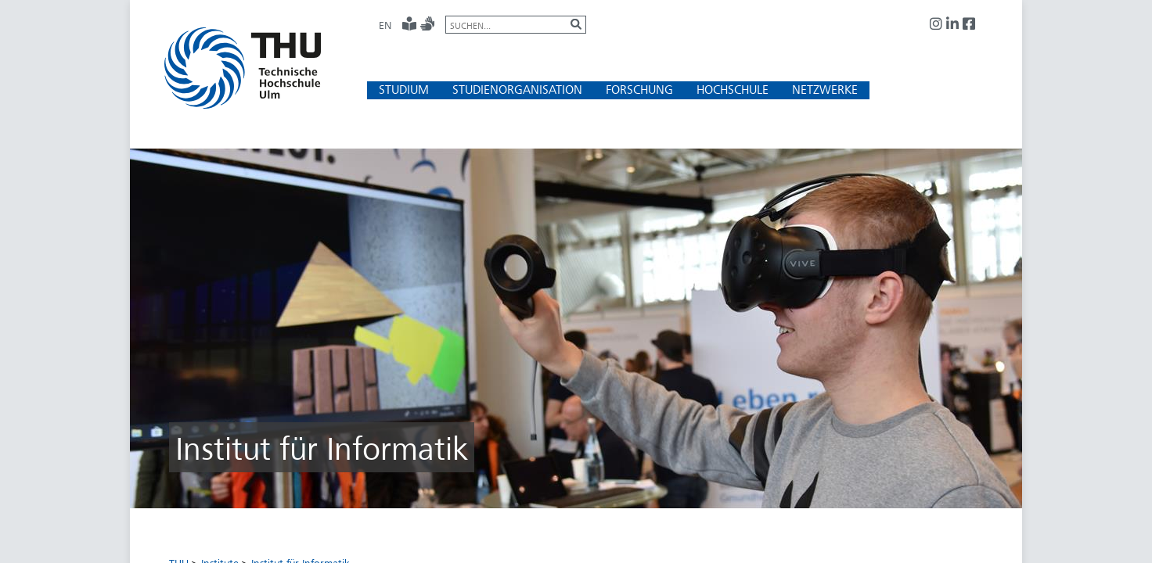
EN (385, 25)
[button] (404, 89)
